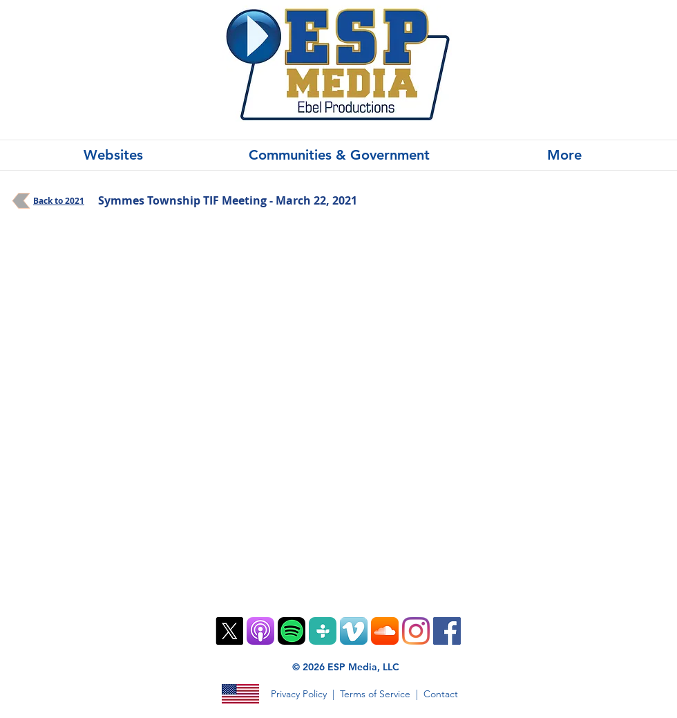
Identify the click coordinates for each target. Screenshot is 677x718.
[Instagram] (416, 631)
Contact (440, 694)
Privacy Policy (299, 694)
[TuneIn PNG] (322, 631)
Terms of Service (375, 694)
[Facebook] (447, 631)
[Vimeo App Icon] (354, 631)
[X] (229, 631)
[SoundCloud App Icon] (385, 631)
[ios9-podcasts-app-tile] (260, 631)
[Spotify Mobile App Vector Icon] (291, 631)
